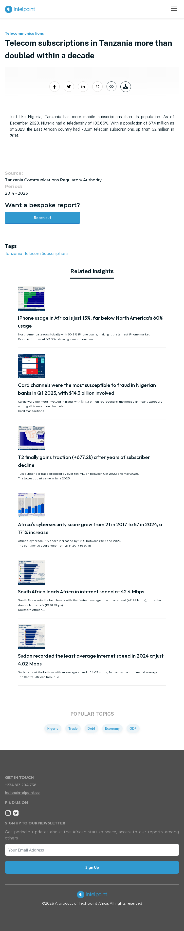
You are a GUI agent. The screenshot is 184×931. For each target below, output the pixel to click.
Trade (73, 728)
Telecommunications (24, 33)
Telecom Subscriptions (46, 253)
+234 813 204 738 (20, 784)
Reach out (42, 217)
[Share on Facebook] (54, 86)
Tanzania (13, 253)
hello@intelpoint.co (22, 792)
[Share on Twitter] (69, 86)
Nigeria (52, 728)
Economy (112, 728)
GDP (133, 728)
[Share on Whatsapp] (97, 86)
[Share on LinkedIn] (83, 86)
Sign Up (92, 867)
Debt (91, 728)
